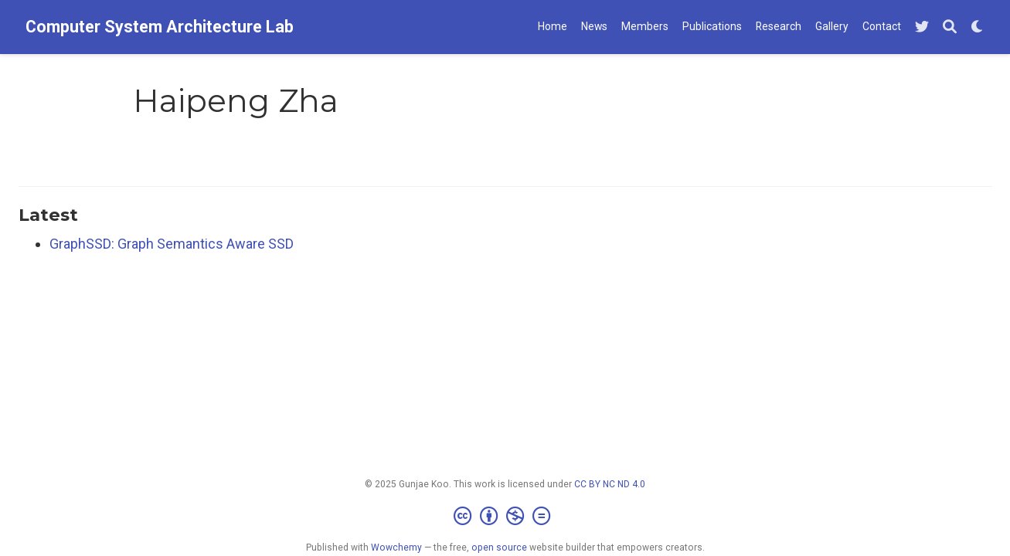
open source (499, 547)
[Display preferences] (977, 27)
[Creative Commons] (505, 517)
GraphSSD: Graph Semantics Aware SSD (171, 244)
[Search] (950, 27)
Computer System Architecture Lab (160, 26)
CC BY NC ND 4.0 (609, 484)
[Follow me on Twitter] (922, 27)
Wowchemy (396, 547)
